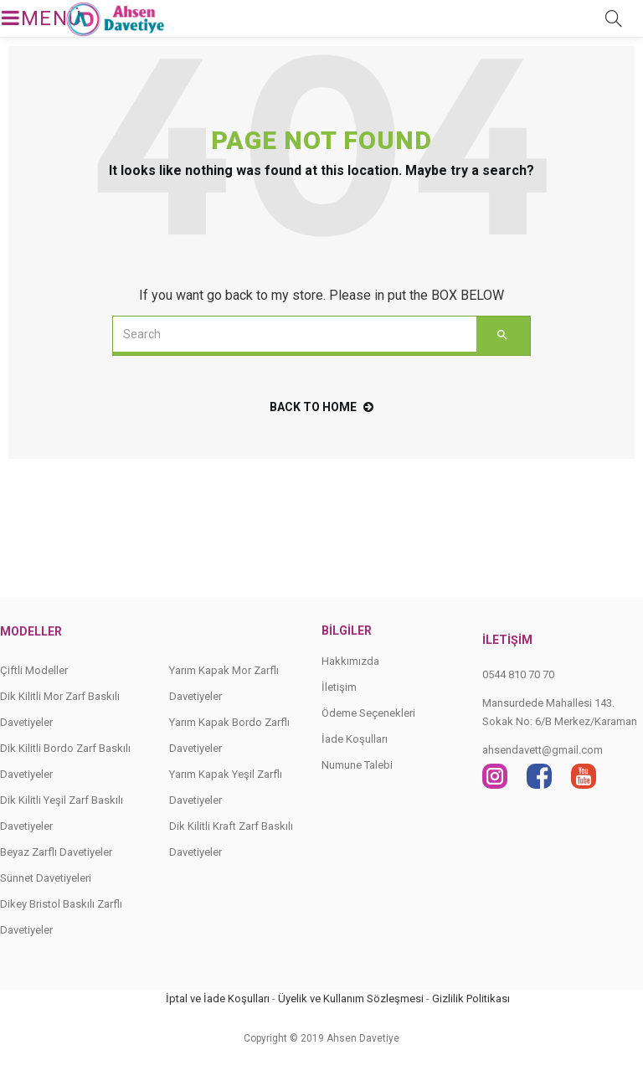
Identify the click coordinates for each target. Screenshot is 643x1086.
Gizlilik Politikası (471, 998)
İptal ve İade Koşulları (218, 998)
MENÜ (27, 18)
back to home (321, 407)
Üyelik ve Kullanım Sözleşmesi (351, 998)
